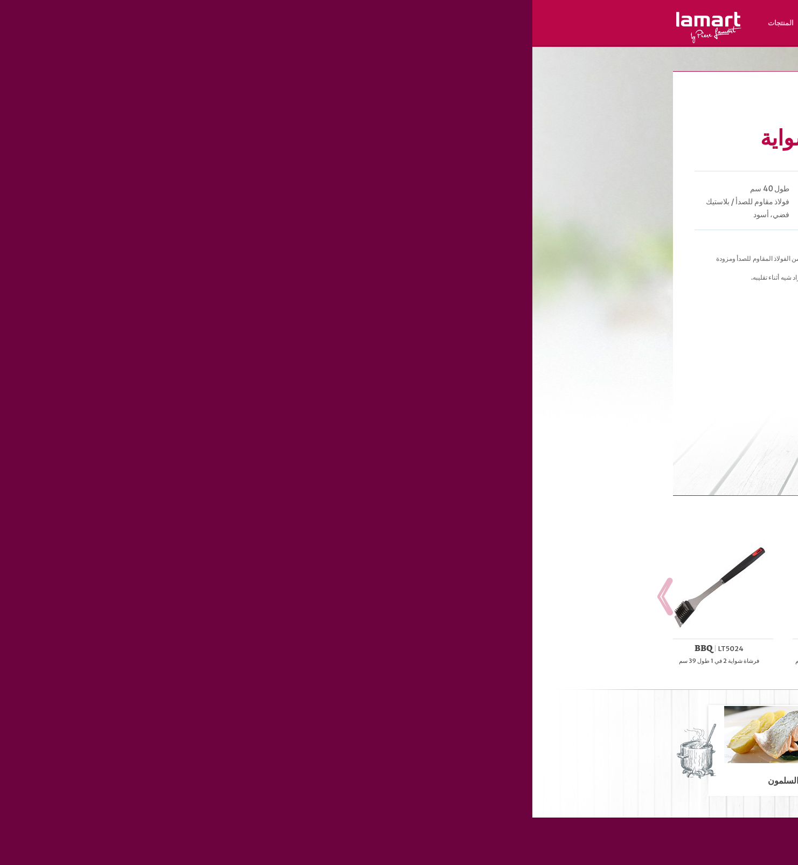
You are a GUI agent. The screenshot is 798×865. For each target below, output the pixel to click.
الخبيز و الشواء (573, 61)
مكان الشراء (328, 22)
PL (604, 38)
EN (628, 38)
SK (639, 38)
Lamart (176, 27)
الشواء (602, 61)
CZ (650, 38)
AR (534, 38)
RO (558, 38)
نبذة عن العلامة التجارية (391, 22)
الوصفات (286, 22)
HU (615, 38)
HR (592, 38)
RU (580, 38)
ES (569, 38)
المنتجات (248, 22)
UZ (545, 38)
